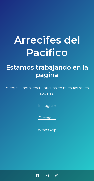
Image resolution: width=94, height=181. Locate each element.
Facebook (47, 118)
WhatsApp (47, 130)
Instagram (47, 105)
